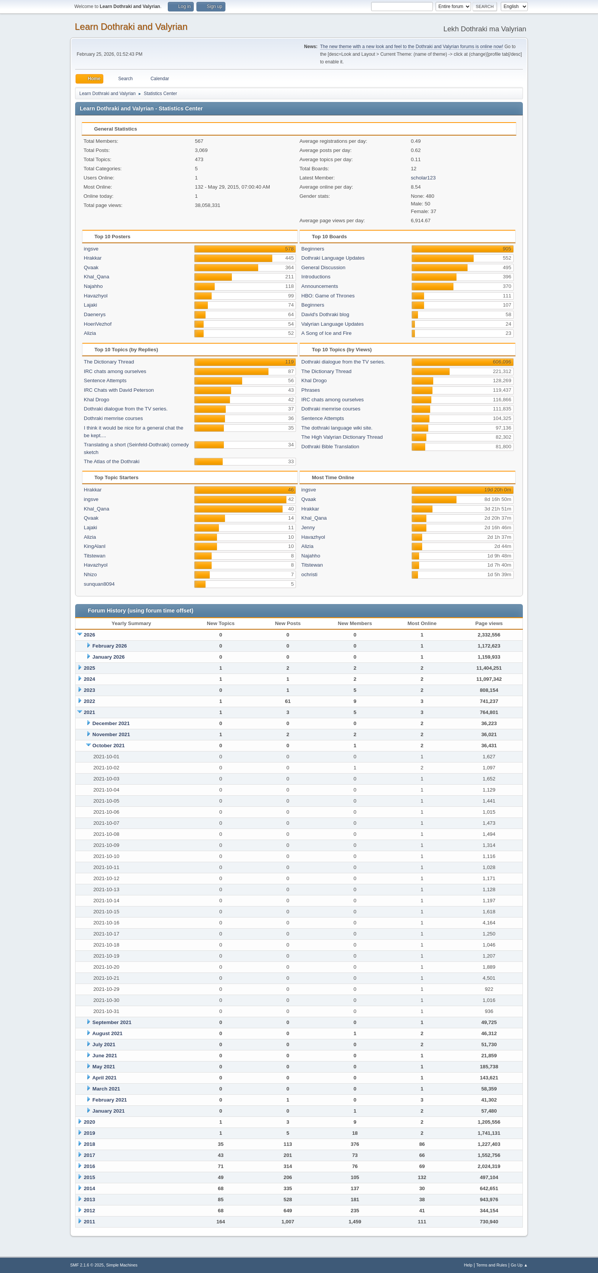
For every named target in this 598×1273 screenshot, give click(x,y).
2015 (89, 1177)
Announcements (319, 286)
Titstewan (95, 556)
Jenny (308, 527)
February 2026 (109, 646)
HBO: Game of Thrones (328, 296)
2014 (89, 1188)
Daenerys (95, 314)
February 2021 (109, 1100)
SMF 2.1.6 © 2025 (87, 1265)
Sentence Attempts (105, 380)
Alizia (90, 333)
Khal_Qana (96, 276)
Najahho (93, 286)
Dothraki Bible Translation (330, 446)
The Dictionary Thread (109, 362)
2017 (89, 1155)
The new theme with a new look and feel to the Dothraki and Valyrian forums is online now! (411, 46)
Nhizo (90, 574)
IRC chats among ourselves (115, 371)
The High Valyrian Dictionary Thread (342, 437)
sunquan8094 (99, 584)
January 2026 (108, 657)
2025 (89, 668)
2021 (89, 712)
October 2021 (108, 745)
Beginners (312, 249)
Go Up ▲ (519, 1265)
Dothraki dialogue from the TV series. (126, 409)
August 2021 (107, 1033)
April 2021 (104, 1078)
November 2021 (111, 734)
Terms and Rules (491, 1265)
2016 (89, 1166)
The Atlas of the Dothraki (112, 461)
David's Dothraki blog (325, 314)
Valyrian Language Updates (332, 324)
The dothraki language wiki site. (337, 428)
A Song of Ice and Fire (326, 333)
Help (468, 1265)
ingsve (91, 249)
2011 (89, 1222)
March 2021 (106, 1089)
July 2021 (103, 1044)
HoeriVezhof (98, 324)
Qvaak (91, 267)
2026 (89, 635)
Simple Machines (121, 1265)
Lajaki (90, 305)
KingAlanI (95, 546)
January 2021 (108, 1111)
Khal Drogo (96, 399)
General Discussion (323, 267)
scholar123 (423, 178)
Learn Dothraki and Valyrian (131, 26)
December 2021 (111, 723)
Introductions (315, 276)
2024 (89, 679)
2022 (89, 701)
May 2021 (103, 1066)
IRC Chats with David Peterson (119, 390)
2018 (89, 1144)
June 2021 (104, 1055)
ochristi (309, 574)
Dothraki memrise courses (113, 418)
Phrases (310, 390)
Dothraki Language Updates (333, 258)
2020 (89, 1122)
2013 (89, 1199)
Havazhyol (96, 296)
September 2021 (111, 1022)
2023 (89, 690)
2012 (89, 1210)
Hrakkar (93, 258)
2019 (89, 1133)
